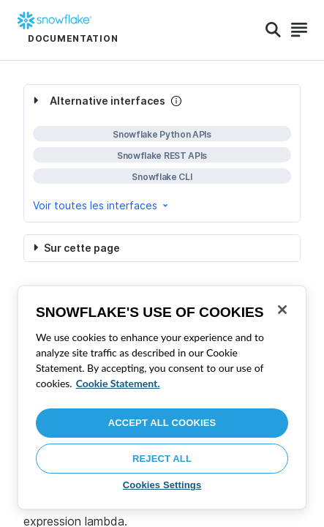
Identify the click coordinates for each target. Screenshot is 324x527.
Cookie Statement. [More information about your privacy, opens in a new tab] (118, 383)
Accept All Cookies (162, 422)
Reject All (162, 458)
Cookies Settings (162, 484)
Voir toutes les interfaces (101, 205)
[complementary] (162, 153)
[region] (162, 397)
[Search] (273, 30)
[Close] (282, 310)
